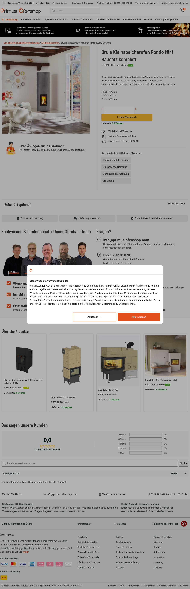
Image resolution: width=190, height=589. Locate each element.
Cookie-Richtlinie (47, 303)
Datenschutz (149, 585)
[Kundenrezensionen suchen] (90, 463)
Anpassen (94, 316)
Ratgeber (88, 3)
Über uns (76, 3)
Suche (183, 463)
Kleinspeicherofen (50, 43)
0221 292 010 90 (117, 255)
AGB (122, 585)
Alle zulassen (139, 316)
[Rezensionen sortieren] (178, 473)
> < (146, 3)
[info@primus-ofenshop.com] (99, 239)
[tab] (116, 160)
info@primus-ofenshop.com (175, 3)
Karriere (112, 585)
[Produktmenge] (118, 110)
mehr (26, 551)
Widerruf (184, 585)
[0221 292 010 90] (99, 255)
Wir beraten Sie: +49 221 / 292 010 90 (114, 3)
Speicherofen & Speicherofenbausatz (22, 43)
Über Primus (7, 535)
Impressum (133, 585)
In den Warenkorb (127, 117)
